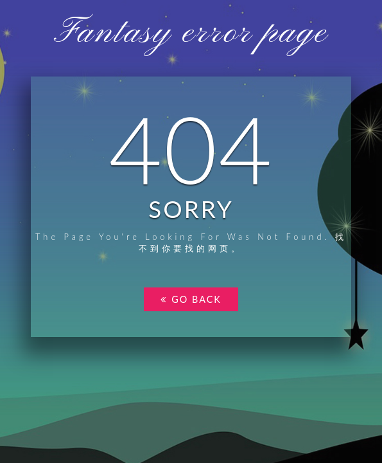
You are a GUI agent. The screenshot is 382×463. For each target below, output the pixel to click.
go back (191, 299)
